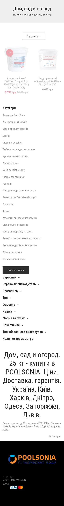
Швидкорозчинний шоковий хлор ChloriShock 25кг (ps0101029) (47, 81)
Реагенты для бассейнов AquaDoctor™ (22, 238)
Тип (5, 297)
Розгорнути (54, 436)
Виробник (9, 277)
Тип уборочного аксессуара (23, 332)
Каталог (27, 15)
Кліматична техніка (12, 252)
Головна (17, 15)
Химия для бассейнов (14, 115)
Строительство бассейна (15, 224)
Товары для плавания (13, 177)
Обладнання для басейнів (16, 128)
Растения (7, 183)
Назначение (11, 325)
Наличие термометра (18, 338)
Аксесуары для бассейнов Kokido (20, 245)
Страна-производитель (19, 284)
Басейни (7, 135)
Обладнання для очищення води (19, 190)
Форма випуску (14, 318)
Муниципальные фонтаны (16, 156)
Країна (7, 311)
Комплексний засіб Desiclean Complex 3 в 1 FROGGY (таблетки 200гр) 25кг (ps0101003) (16, 83)
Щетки (6, 211)
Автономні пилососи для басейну (20, 218)
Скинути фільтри (16, 270)
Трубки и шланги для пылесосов (19, 149)
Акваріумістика (10, 163)
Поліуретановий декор (14, 259)
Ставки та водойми (12, 142)
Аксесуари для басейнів (15, 122)
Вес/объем (10, 291)
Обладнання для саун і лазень (18, 231)
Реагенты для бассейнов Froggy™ (19, 197)
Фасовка (9, 304)
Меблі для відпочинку (14, 170)
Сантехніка (8, 204)
